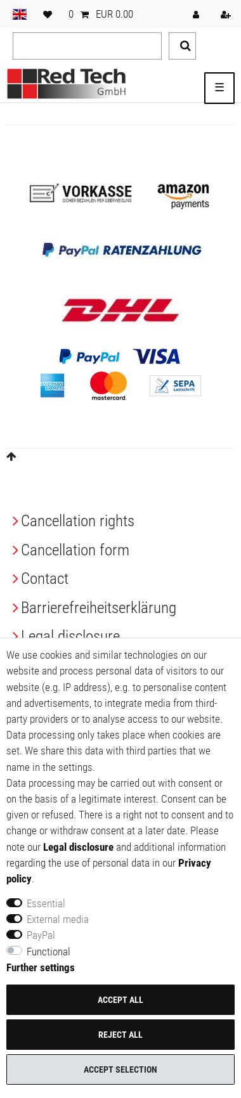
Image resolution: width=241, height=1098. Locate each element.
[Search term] (87, 46)
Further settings (40, 967)
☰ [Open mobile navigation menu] (219, 87)
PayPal (41, 935)
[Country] (19, 14)
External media (58, 919)
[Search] (182, 46)
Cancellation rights (77, 521)
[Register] (227, 14)
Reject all (120, 1035)
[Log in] (197, 14)
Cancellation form (75, 550)
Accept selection (120, 1069)
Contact (44, 578)
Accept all (120, 1000)
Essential (46, 903)
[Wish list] (47, 14)
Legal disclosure (70, 636)
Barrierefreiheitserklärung (98, 607)
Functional (48, 951)
